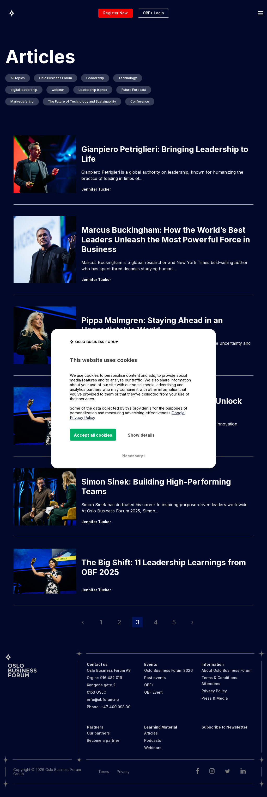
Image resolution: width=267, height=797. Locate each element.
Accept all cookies (93, 434)
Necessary (133, 456)
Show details (141, 434)
